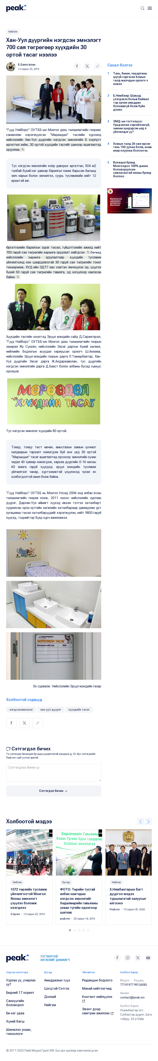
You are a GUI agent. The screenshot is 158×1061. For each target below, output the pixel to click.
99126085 (140, 984)
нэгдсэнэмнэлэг (21, 709)
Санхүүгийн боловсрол (15, 1003)
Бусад (66, 882)
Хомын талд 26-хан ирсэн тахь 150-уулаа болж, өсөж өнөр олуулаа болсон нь (132, 147)
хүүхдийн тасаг (79, 709)
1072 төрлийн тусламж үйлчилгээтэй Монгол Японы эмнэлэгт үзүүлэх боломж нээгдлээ (28, 898)
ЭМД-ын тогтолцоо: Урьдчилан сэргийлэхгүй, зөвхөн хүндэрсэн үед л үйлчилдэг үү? (131, 126)
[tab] (70, 930)
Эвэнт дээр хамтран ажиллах (98, 1011)
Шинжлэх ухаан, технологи (18, 1032)
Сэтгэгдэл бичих (53, 791)
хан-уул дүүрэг (50, 709)
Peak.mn (115, 909)
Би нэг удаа (15, 1013)
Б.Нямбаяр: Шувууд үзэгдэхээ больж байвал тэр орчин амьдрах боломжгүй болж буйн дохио (131, 102)
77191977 (126, 984)
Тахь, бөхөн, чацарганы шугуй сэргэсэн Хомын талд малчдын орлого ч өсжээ (130, 78)
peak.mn (65, 918)
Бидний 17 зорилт (20, 993)
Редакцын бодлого (97, 980)
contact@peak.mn (132, 997)
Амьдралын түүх (57, 980)
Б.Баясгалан (26, 64)
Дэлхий (50, 997)
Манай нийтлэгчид (97, 988)
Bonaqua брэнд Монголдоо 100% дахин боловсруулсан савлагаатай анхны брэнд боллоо (132, 169)
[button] (143, 8)
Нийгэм (12, 31)
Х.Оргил (15, 914)
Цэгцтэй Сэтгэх (56, 988)
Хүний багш (15, 1021)
